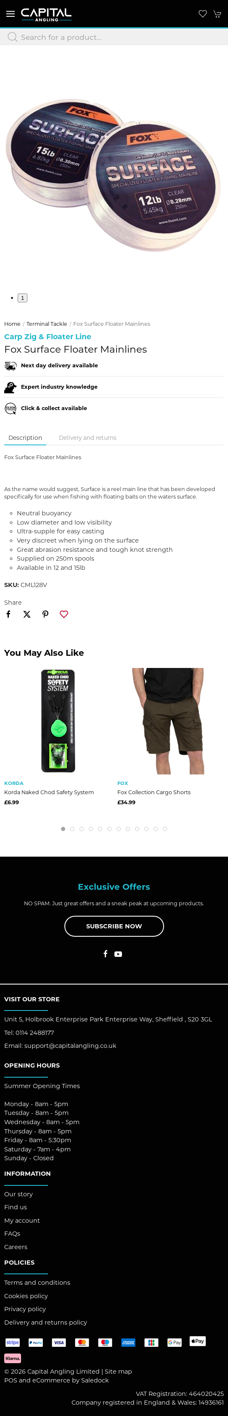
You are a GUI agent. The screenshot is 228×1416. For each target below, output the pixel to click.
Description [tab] (25, 437)
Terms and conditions (37, 1282)
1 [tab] (22, 298)
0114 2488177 (35, 1033)
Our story (18, 1194)
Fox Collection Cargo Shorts (154, 792)
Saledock (95, 1380)
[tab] (63, 829)
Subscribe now (114, 926)
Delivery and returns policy (45, 1322)
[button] (10, 13)
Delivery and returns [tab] (88, 437)
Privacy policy (25, 1309)
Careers (15, 1247)
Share (13, 602)
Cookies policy (26, 1296)
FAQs (12, 1233)
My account (22, 1220)
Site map (118, 1371)
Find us (15, 1207)
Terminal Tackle (47, 324)
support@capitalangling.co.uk (70, 1046)
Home (12, 324)
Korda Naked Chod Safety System (49, 792)
